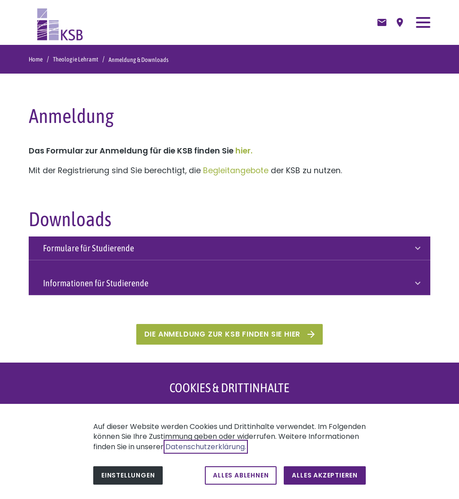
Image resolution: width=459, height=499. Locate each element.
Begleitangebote (235, 170)
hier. (243, 150)
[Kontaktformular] (382, 22)
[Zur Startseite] (60, 22)
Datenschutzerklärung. (205, 447)
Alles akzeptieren (325, 475)
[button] (423, 22)
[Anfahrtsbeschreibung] (399, 22)
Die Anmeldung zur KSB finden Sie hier (222, 334)
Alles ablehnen (240, 475)
